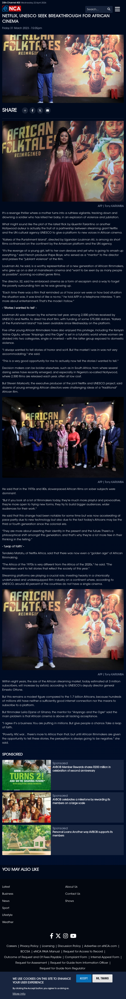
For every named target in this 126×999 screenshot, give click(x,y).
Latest (6, 887)
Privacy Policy (29, 946)
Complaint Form (76, 957)
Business (7, 894)
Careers (12, 946)
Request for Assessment (31, 963)
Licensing (48, 946)
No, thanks (102, 978)
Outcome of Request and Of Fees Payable (32, 957)
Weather (7, 922)
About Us (71, 887)
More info (19, 994)
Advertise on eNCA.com (100, 946)
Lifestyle (7, 915)
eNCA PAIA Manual (47, 951)
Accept (84, 978)
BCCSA (25, 951)
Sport (5, 908)
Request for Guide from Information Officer (79, 963)
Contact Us (72, 894)
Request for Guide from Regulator (62, 968)
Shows (69, 901)
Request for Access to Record (83, 951)
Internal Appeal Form (105, 957)
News (5, 901)
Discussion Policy (69, 946)
